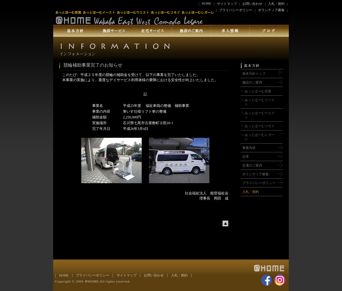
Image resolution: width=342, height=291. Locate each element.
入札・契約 (276, 3)
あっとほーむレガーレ (260, 137)
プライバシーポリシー (235, 10)
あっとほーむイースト (260, 102)
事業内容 (249, 148)
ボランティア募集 (271, 10)
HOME (206, 3)
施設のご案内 (252, 82)
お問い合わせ (252, 3)
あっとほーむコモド (260, 126)
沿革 (245, 156)
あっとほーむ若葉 (258, 91)
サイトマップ (227, 3)
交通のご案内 (252, 165)
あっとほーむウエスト (260, 115)
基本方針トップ (254, 73)
